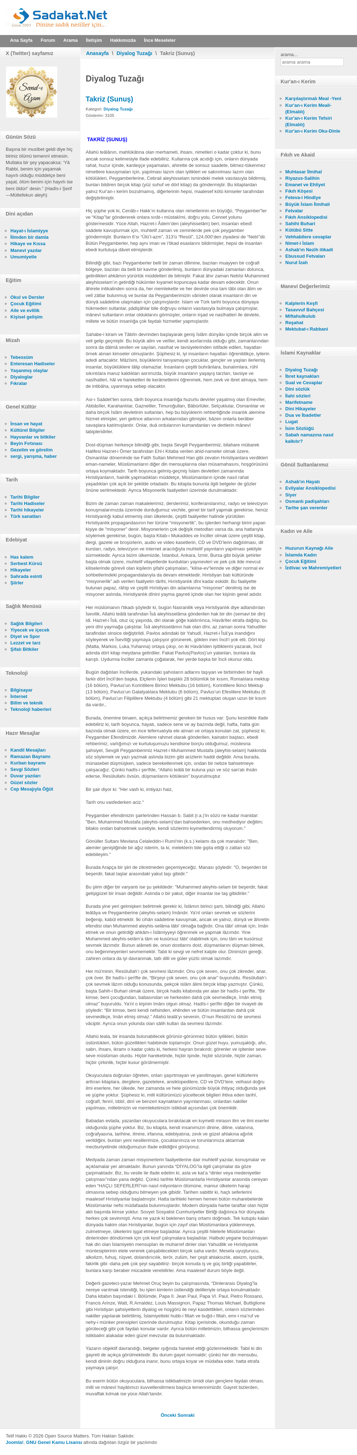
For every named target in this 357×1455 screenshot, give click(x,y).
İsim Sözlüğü (299, 428)
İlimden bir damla (29, 237)
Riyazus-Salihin (302, 178)
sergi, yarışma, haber (33, 456)
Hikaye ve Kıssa (27, 243)
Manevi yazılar (26, 250)
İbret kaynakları (302, 376)
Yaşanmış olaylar (29, 370)
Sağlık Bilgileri (26, 623)
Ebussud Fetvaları (305, 256)
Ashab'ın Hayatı (302, 481)
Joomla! (15, 1442)
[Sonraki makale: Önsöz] (186, 1415)
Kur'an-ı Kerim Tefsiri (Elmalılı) (308, 121)
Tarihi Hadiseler (27, 503)
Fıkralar (18, 383)
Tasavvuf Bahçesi (304, 309)
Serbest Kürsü (26, 563)
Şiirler (17, 582)
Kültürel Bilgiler (27, 430)
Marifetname (299, 402)
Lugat (291, 421)
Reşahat (294, 322)
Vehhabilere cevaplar (308, 236)
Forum (48, 40)
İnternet (18, 696)
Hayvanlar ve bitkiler (32, 437)
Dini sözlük (297, 389)
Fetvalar (294, 210)
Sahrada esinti (26, 576)
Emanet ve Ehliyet (305, 184)
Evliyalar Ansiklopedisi (310, 488)
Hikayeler (20, 570)
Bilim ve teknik (26, 703)
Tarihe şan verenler (306, 507)
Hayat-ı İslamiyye (29, 230)
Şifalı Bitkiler (24, 649)
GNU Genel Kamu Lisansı (54, 1442)
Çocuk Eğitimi (25, 303)
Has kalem (21, 557)
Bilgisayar (21, 690)
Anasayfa (97, 53)
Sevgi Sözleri (24, 769)
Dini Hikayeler (300, 408)
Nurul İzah (296, 262)
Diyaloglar (21, 377)
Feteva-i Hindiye (303, 197)
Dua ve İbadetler (303, 415)
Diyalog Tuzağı (134, 53)
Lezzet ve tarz (25, 642)
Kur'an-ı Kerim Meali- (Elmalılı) (308, 108)
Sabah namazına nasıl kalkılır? (309, 438)
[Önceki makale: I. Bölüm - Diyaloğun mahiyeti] (169, 1415)
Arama (70, 40)
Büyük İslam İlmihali (307, 204)
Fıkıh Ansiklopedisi (306, 217)
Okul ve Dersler (27, 297)
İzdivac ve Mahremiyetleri (313, 567)
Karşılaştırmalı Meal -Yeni (313, 98)
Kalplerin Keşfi (301, 303)
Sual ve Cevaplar (303, 382)
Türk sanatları (25, 516)
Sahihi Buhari (300, 223)
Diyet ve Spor (25, 636)
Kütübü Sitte (299, 230)
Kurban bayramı (28, 763)
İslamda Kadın (301, 555)
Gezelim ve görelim (31, 449)
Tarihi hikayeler (27, 510)
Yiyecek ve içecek (29, 630)
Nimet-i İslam (299, 243)
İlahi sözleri (298, 396)
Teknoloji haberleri (30, 709)
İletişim (94, 40)
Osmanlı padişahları (307, 501)
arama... (289, 54)
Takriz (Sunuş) (109, 99)
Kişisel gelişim (26, 317)
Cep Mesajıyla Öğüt (31, 789)
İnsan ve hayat (26, 423)
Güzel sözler (24, 782)
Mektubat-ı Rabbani (306, 329)
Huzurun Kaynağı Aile (309, 548)
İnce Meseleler (160, 40)
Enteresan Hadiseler (32, 363)
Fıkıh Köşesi (299, 191)
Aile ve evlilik (25, 310)
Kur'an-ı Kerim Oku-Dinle (312, 131)
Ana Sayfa (21, 40)
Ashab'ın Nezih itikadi (309, 249)
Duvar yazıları (25, 775)
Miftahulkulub (300, 316)
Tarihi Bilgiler (25, 497)
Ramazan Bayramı (30, 756)
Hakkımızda (123, 40)
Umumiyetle (23, 256)
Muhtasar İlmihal (303, 171)
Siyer (291, 495)
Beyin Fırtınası (26, 443)
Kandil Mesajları (28, 750)
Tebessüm (21, 357)
